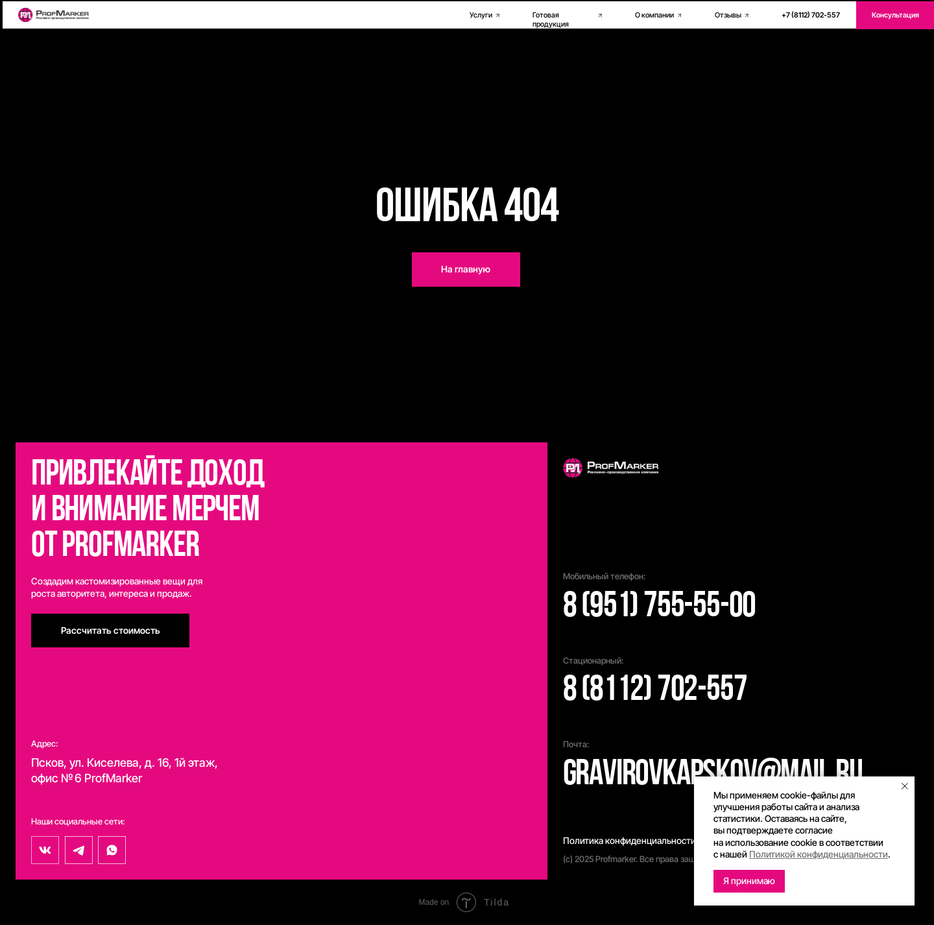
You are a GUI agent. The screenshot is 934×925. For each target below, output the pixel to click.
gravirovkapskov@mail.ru (713, 775)
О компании (654, 15)
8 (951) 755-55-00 (659, 607)
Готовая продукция (551, 20)
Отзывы (728, 15)
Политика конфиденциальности (629, 840)
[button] (110, 630)
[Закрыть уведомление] (904, 786)
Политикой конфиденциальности (818, 853)
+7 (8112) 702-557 (811, 15)
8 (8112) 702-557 (655, 691)
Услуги (481, 15)
